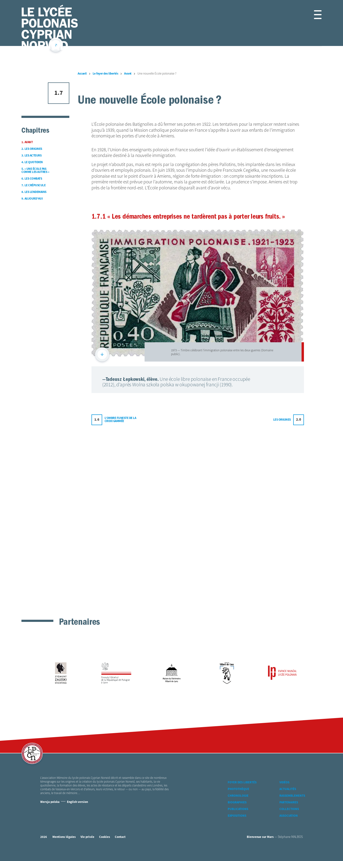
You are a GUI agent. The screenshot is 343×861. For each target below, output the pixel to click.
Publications (238, 817)
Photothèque (238, 797)
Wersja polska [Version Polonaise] (50, 810)
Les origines (282, 588)
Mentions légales (64, 845)
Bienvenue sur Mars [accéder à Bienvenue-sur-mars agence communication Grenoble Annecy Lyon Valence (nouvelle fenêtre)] (260, 845)
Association (288, 824)
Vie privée (87, 845)
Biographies (237, 810)
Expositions (237, 824)
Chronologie (238, 804)
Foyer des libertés (242, 790)
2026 (43, 845)
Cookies (104, 845)
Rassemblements (292, 804)
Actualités (287, 797)
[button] (312, 15)
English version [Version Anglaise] (77, 810)
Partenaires (288, 810)
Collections (289, 817)
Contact (120, 845)
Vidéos (284, 790)
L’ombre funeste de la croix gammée (120, 588)
